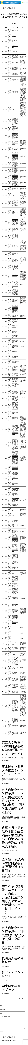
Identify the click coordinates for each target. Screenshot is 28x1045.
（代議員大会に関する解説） (15, 336)
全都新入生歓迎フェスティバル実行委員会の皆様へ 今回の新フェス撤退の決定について (15, 292)
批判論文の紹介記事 (15, 568)
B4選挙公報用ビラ (15, 46)
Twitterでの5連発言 (15, 80)
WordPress (13, 1042)
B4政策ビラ (14, 51)
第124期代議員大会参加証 (15, 362)
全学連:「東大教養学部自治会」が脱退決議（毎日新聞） (13, 865)
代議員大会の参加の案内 (15, 332)
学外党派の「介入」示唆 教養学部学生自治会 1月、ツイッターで (15, 128)
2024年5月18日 (5, 760)
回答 (13, 573)
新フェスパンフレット (15, 316)
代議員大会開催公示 (15, 413)
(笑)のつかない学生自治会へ (15, 149)
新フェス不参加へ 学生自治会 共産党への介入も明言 (15, 236)
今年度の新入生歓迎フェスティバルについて (15, 230)
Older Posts (22, 998)
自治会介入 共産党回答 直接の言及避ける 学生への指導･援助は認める (15, 135)
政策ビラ (14, 36)
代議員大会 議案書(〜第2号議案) (15, 341)
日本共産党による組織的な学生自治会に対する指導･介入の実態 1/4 (15, 164)
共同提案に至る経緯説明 (15, 505)
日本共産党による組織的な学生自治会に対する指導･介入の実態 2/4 (15, 170)
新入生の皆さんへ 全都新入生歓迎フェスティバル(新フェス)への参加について (15, 221)
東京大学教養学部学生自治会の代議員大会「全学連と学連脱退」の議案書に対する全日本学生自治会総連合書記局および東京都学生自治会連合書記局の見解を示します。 (15, 458)
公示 (13, 109)
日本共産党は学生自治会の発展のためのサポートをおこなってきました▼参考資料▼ (15, 548)
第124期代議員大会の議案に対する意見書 (15, 489)
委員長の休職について (15, 604)
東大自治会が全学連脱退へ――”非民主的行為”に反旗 (15, 380)
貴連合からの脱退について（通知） (15, 525)
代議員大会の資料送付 (15, 326)
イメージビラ (15, 30)
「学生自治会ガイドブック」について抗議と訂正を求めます (15, 368)
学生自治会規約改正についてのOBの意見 (15, 374)
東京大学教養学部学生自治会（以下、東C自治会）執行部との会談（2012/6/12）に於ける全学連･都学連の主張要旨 (15, 430)
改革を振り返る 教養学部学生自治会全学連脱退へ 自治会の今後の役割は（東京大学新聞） (14, 837)
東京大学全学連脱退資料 (8, 8)
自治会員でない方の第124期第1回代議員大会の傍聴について (15, 386)
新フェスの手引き (15, 254)
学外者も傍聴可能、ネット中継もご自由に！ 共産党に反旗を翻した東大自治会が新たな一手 (15, 405)
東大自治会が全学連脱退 (15, 521)
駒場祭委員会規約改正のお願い (15, 418)
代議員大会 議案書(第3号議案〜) (15, 346)
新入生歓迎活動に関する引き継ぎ (15, 143)
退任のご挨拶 (15, 62)
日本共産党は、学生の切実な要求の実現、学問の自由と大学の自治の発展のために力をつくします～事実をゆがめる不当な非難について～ (15, 444)
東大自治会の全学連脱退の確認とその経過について (15, 585)
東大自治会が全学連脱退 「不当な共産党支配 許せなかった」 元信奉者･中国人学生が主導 (15, 538)
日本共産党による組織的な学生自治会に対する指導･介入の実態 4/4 (15, 183)
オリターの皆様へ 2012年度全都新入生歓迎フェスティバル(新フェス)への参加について (15, 203)
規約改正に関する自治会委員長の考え (15, 392)
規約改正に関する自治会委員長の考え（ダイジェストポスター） (15, 398)
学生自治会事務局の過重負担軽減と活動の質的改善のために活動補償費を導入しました (15, 309)
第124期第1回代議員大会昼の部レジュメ (15, 468)
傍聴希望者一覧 (15, 478)
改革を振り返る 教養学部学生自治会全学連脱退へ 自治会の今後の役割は (15, 591)
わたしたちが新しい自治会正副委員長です (15, 57)
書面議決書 (14, 351)
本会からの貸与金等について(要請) (15, 300)
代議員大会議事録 (15, 484)
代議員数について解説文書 (15, 598)
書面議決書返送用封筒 (15, 357)
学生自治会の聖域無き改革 (15, 74)
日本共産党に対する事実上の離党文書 (15, 68)
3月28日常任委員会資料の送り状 (15, 212)
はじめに (14, 23)
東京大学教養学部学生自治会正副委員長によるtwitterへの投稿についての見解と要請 (15, 121)
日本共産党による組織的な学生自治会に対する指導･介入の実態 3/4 (15, 177)
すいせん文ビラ (15, 41)
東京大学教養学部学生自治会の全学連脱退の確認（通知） (15, 579)
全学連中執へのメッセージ (15, 246)
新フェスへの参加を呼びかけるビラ (15, 260)
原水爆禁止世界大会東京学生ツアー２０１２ (15, 611)
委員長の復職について (15, 622)
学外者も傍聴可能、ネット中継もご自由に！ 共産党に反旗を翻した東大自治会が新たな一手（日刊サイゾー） (13, 899)
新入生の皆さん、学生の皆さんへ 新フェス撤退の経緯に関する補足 (15, 284)
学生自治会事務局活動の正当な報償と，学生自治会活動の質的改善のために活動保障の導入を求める (15, 156)
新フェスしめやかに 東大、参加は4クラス (15, 321)
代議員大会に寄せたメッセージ (15, 494)
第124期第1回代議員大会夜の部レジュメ (15, 473)
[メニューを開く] (25, 8)
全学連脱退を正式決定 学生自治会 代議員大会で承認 (15, 556)
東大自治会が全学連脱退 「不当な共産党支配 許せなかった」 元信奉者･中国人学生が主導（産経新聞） (14, 801)
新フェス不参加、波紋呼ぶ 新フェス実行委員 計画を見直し (15, 267)
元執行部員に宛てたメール (15, 92)
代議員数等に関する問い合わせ (15, 562)
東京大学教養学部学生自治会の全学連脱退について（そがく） (13, 748)
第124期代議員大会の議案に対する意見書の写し (15, 499)
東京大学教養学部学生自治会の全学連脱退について (15, 617)
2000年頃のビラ (15, 189)
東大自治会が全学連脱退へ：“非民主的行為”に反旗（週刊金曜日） (13, 935)
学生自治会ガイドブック (15, 275)
